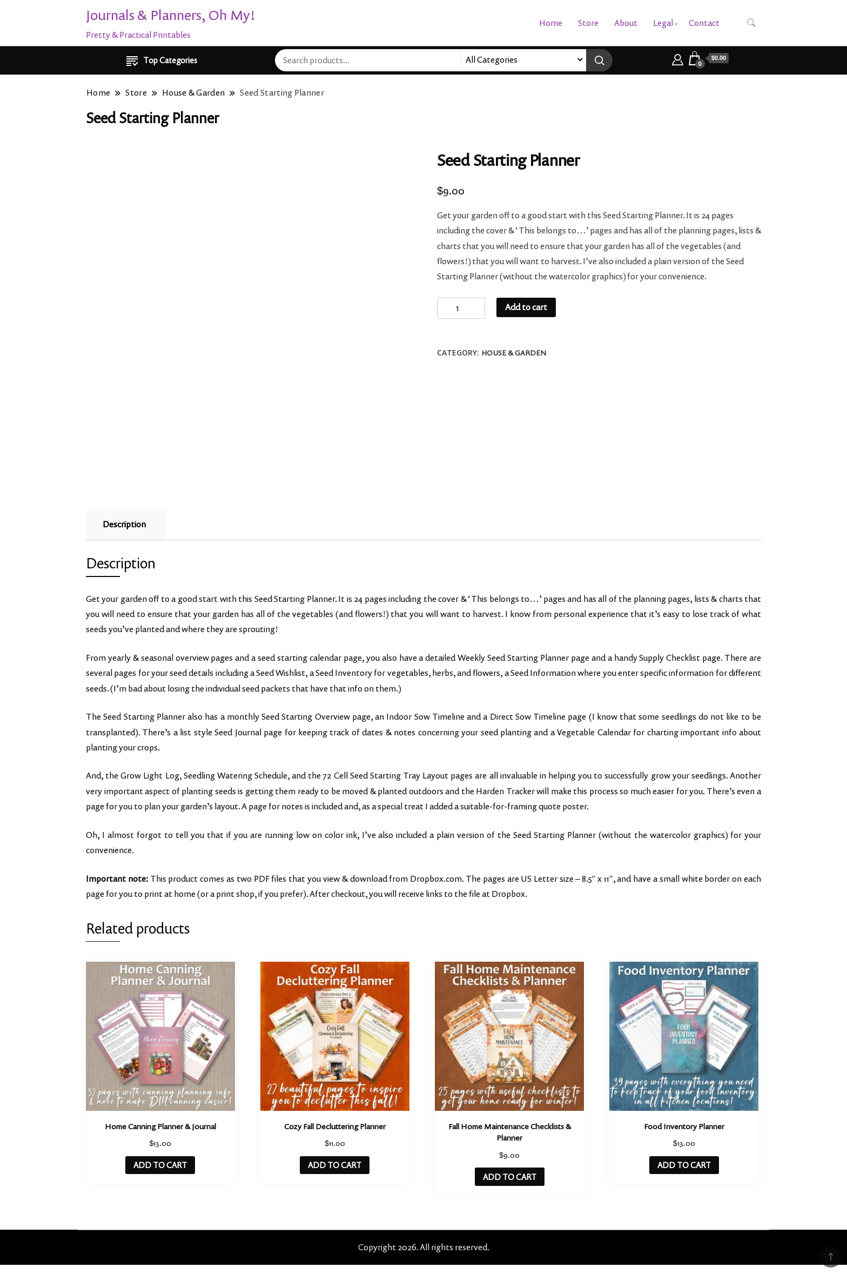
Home (550, 23)
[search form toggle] (751, 23)
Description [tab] (124, 524)
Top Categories (161, 60)
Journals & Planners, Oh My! (171, 15)
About (625, 23)
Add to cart (526, 307)
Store (588, 23)
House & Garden (513, 353)
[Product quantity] (461, 308)
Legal (663, 23)
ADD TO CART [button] (160, 1165)
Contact (704, 23)
